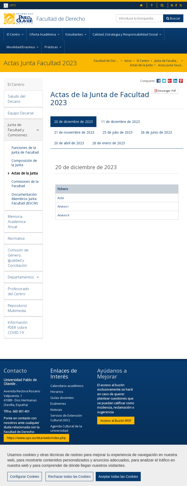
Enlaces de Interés (63, 373)
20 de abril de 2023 (69, 143)
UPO (10, 5)
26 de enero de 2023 (108, 143)
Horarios (56, 391)
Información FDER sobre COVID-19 (18, 327)
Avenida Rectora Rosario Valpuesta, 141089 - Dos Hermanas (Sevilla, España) (22, 398)
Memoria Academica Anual (17, 221)
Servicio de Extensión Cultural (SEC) (66, 417)
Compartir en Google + (170, 81)
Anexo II (63, 215)
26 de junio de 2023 (156, 132)
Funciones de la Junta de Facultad (25, 149)
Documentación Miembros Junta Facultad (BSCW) (24, 198)
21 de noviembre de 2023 (74, 132)
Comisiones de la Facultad (24, 183)
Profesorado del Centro (18, 291)
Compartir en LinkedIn (175, 81)
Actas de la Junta (141, 65)
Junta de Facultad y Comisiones (167, 61)
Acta (60, 198)
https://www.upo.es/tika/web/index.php (36, 438)
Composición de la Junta (24, 162)
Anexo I (62, 206)
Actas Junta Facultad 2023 (170, 65)
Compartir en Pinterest (181, 81)
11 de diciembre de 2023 (120, 121)
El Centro (143, 61)
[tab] (23, 99)
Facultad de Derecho (61, 18)
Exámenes (58, 403)
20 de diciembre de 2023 (73, 121)
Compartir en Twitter (164, 81)
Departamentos (21, 277)
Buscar (173, 18)
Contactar (103, 468)
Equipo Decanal (20, 112)
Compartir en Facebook (158, 81)
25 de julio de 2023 (117, 132)
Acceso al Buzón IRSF (115, 420)
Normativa (16, 238)
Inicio (128, 61)
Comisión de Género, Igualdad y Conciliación (18, 258)
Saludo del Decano (16, 99)
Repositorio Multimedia (17, 308)
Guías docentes (62, 397)
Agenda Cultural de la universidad (66, 428)
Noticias (56, 409)
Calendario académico (67, 386)
